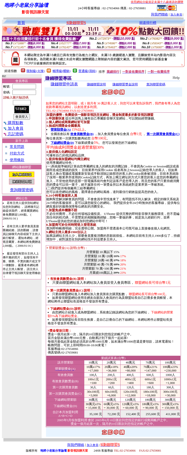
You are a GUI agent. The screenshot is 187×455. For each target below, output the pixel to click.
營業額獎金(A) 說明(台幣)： (67, 248)
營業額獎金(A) (61, 129)
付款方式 (17, 153)
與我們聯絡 (159, 14)
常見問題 (17, 147)
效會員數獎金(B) (82, 134)
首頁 (21, 23)
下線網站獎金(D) (62, 143)
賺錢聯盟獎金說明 (125, 84)
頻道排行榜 (147, 23)
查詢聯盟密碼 (21, 190)
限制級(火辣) (36, 71)
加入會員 (176, 14)
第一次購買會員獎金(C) (163, 134)
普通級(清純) (87, 71)
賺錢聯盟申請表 (64, 84)
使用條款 (17, 160)
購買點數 (13, 123)
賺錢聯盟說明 (96, 84)
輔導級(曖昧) (62, 71)
